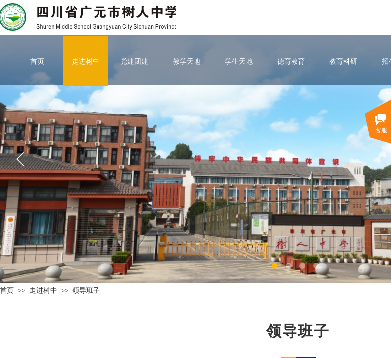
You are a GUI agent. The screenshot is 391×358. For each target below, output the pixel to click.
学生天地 (239, 61)
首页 (37, 61)
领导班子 (86, 290)
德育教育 (291, 61)
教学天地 (186, 61)
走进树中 (85, 61)
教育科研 (343, 61)
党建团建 (134, 61)
